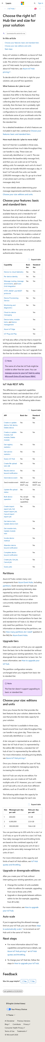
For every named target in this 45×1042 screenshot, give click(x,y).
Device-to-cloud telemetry (13, 272)
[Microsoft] (22, 3)
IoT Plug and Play (10, 334)
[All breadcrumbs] (5, 9)
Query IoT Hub (9, 459)
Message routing (10, 281)
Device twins (8, 319)
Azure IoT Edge (9, 329)
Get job (15, 559)
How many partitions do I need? (19, 631)
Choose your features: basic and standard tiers (22, 43)
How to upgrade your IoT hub (26, 963)
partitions (7, 585)
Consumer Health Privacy (14, 1028)
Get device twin (9, 521)
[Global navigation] (2, 3)
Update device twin (11, 524)
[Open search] (34, 3)
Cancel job (8, 562)
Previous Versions (23, 1021)
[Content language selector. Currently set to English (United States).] (16, 1003)
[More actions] (40, 9)
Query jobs (8, 567)
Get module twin (10, 528)
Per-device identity (11, 276)
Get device (13, 425)
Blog (6, 1024)
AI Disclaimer (9, 1021)
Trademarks (21, 1031)
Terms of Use (9, 1031)
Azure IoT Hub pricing (15, 758)
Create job (8, 559)
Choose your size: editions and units (18, 46)
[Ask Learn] (35, 9)
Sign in (40, 3)
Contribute (17, 1024)
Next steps (8, 49)
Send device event (10, 478)
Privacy (26, 1024)
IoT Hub (11, 8)
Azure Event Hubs (25, 582)
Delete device (9, 427)
